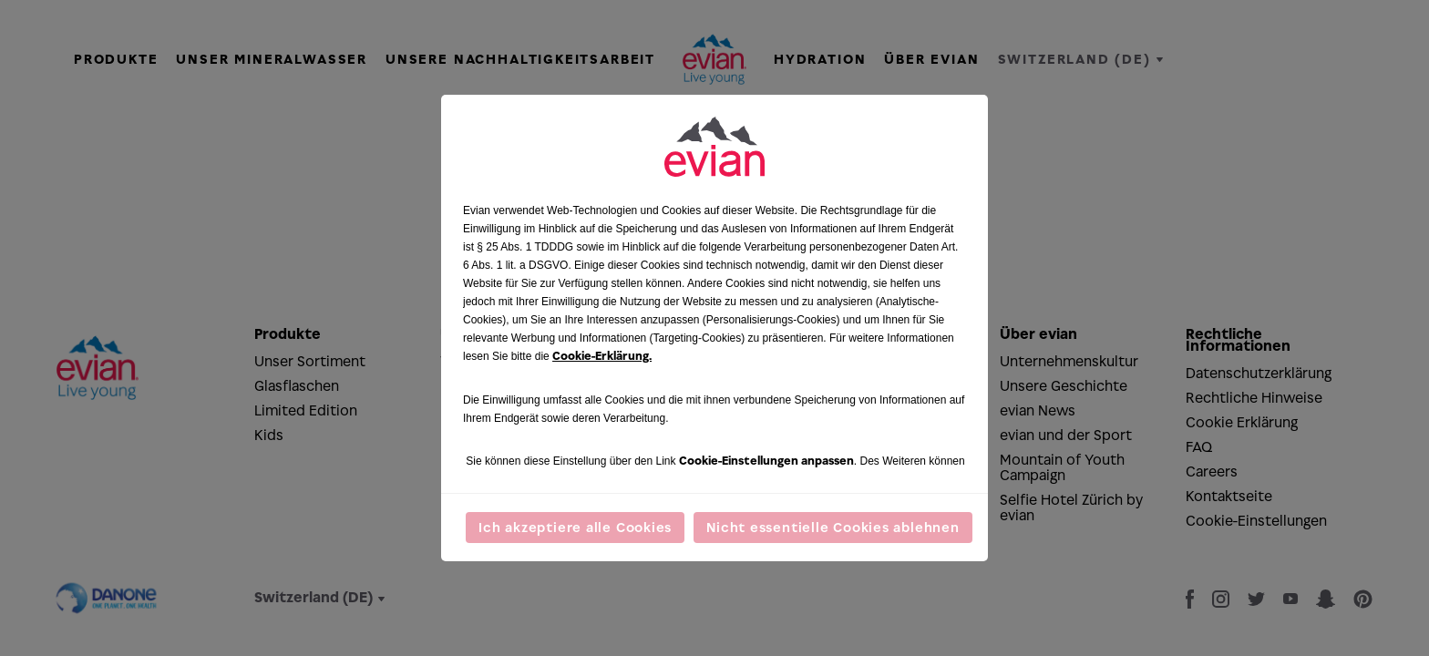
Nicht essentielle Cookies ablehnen (832, 527)
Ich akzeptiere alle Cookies (575, 527)
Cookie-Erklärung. (602, 356)
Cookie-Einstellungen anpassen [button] (766, 460)
